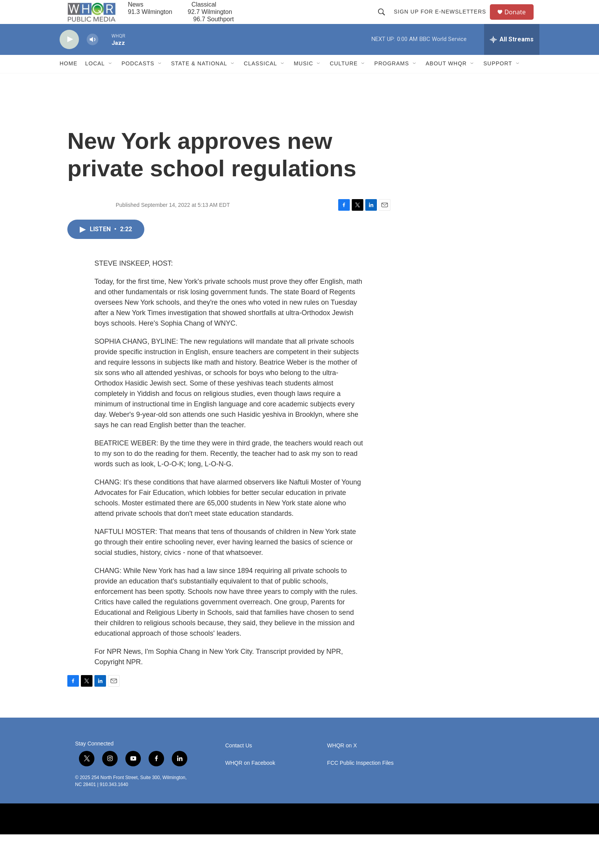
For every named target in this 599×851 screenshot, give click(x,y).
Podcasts (138, 80)
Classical (260, 80)
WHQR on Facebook (250, 780)
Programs (391, 80)
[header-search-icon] (384, 20)
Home (68, 80)
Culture (344, 80)
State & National (199, 80)
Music (303, 80)
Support (497, 80)
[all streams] (511, 56)
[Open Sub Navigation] (111, 80)
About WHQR (446, 80)
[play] (69, 56)
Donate (520, 20)
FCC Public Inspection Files (360, 780)
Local (95, 80)
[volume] (92, 56)
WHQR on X (342, 762)
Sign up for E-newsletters (443, 20)
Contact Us (238, 762)
